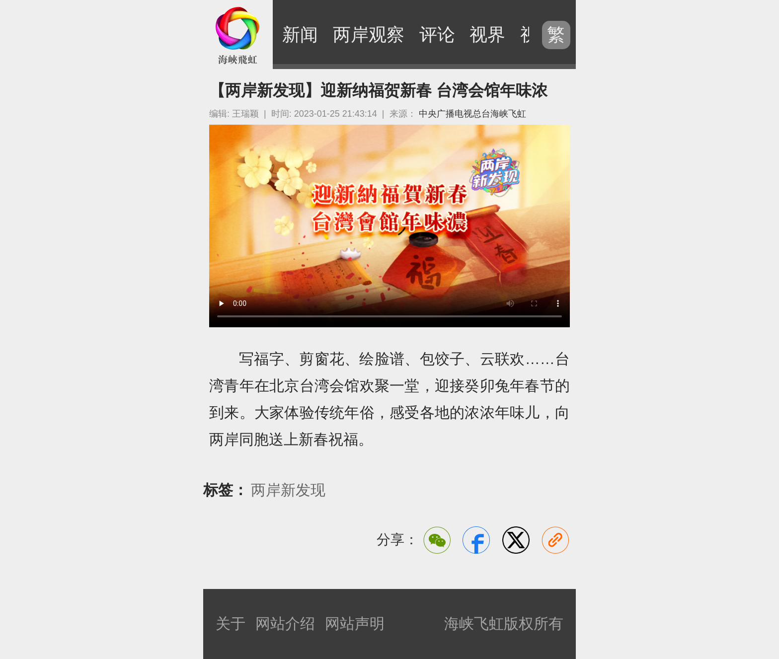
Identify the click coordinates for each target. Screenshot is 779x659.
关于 (230, 623)
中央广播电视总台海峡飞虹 (472, 114)
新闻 (300, 34)
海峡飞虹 (238, 35)
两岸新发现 (288, 490)
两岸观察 (368, 34)
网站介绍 (285, 623)
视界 (487, 34)
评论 (437, 34)
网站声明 (355, 623)
